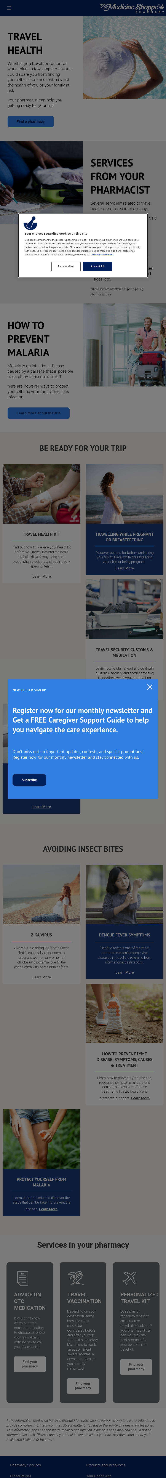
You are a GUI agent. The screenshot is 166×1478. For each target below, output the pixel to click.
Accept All (97, 266)
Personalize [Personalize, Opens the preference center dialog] (66, 266)
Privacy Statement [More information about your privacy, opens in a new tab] (102, 254)
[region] (83, 245)
